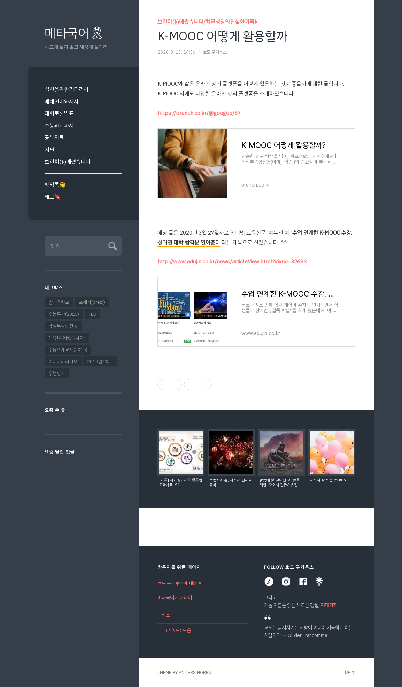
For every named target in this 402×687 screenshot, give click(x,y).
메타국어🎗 (75, 33)
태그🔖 (53, 197)
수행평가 (56, 373)
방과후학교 (58, 302)
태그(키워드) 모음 (174, 630)
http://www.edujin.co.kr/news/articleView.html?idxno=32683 (232, 262)
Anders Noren (195, 672)
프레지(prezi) (92, 302)
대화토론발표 (59, 113)
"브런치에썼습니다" (66, 337)
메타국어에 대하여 (174, 597)
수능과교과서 (59, 125)
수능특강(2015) (63, 314)
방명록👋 (55, 185)
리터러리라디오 (63, 361)
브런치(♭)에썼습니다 (68, 162)
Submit (111, 245)
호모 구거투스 (215, 52)
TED (92, 314)
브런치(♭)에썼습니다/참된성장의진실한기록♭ (207, 22)
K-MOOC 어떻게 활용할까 (222, 36)
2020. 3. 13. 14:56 (176, 52)
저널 (49, 149)
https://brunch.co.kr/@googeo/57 (199, 113)
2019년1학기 (100, 361)
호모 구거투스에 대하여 (179, 583)
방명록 (163, 616)
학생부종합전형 (63, 326)
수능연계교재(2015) (67, 349)
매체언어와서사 (62, 101)
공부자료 (54, 137)
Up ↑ (350, 672)
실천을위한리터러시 (66, 89)
